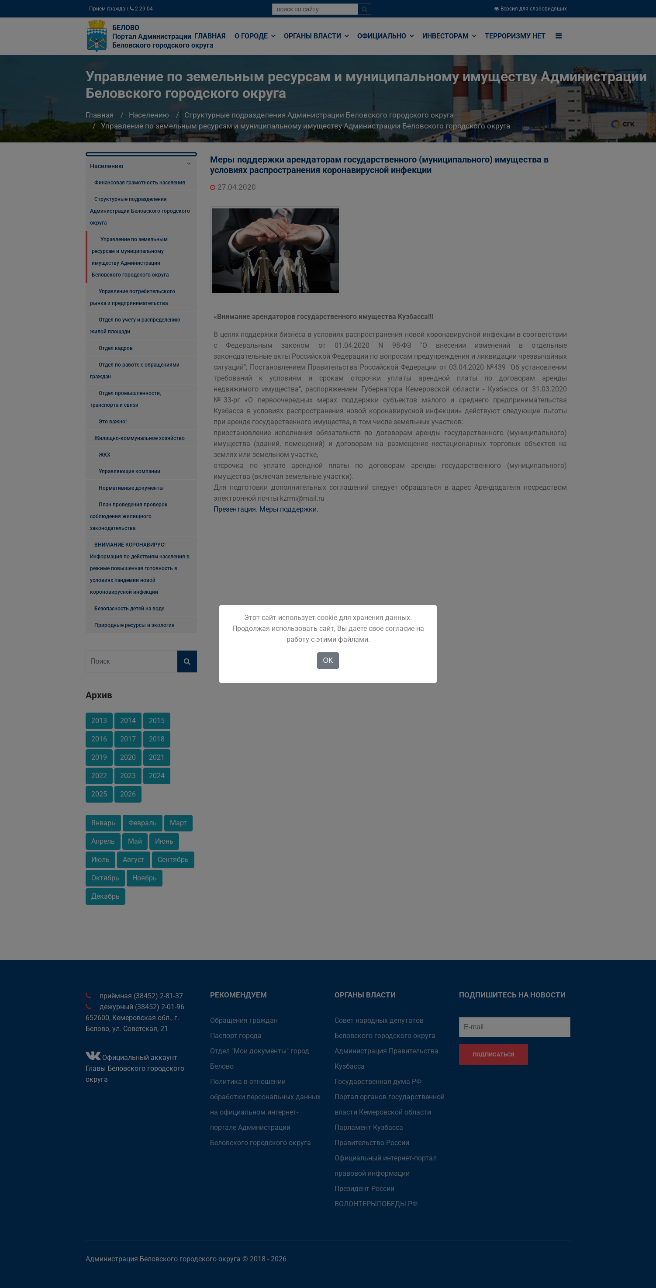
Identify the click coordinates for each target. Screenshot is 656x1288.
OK (328, 660)
